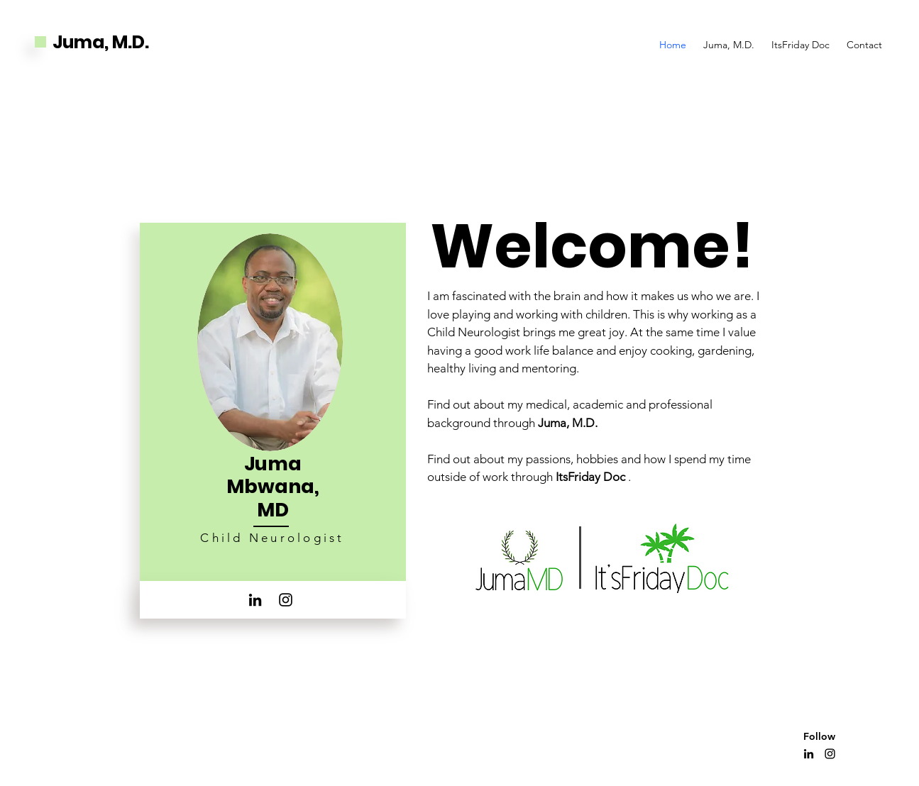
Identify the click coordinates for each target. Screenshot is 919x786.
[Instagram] (286, 600)
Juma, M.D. (101, 42)
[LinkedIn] (255, 600)
